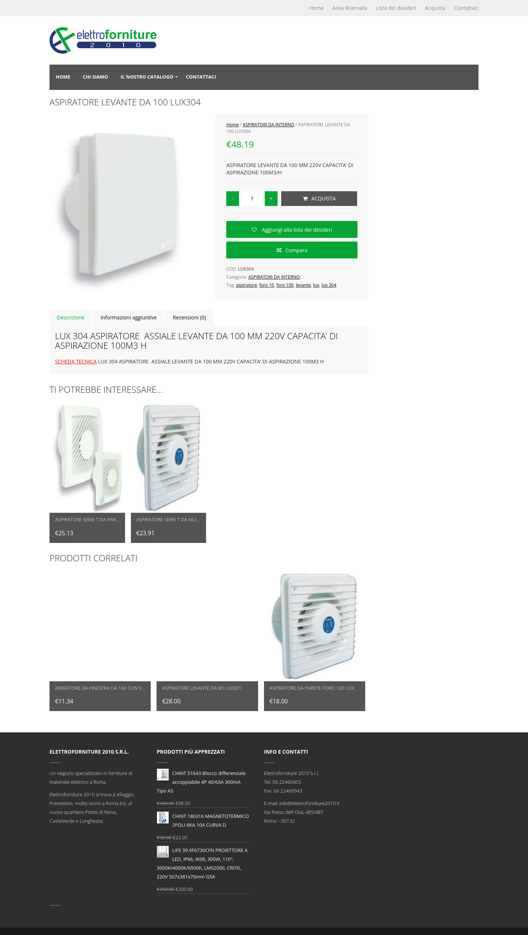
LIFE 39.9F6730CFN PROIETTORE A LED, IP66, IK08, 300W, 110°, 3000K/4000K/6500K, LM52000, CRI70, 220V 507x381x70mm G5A (202, 863)
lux (316, 285)
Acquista (435, 7)
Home (316, 7)
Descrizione (71, 317)
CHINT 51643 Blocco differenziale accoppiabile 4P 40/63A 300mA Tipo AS (201, 781)
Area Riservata (350, 7)
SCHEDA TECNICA (76, 361)
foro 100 (285, 285)
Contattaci (466, 7)
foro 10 (266, 285)
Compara (296, 250)
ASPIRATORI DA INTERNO (268, 125)
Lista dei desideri (396, 7)
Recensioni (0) (189, 317)
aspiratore (246, 285)
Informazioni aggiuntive (128, 317)
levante (303, 285)
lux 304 (329, 285)
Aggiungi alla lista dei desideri (296, 229)
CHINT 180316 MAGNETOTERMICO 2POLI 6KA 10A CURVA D (203, 820)
